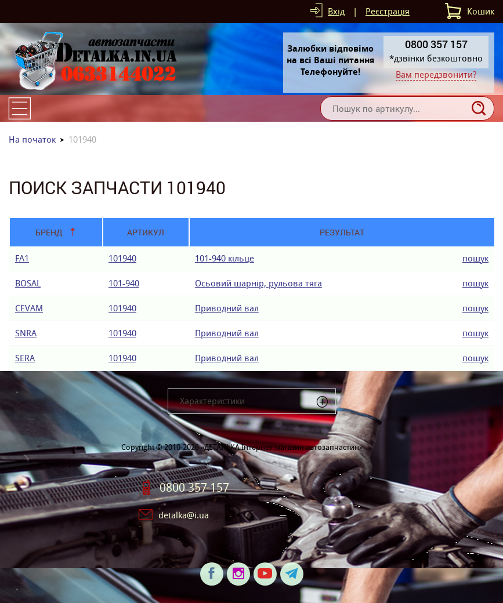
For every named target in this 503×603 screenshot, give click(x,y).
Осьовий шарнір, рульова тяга (258, 283)
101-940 (123, 283)
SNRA (26, 333)
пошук (475, 258)
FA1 (22, 258)
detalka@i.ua (183, 515)
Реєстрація (388, 11)
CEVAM (29, 308)
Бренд (49, 232)
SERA (25, 358)
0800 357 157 (194, 487)
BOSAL (28, 283)
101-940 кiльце (224, 258)
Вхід (336, 11)
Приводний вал (227, 308)
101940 (122, 258)
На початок (32, 139)
